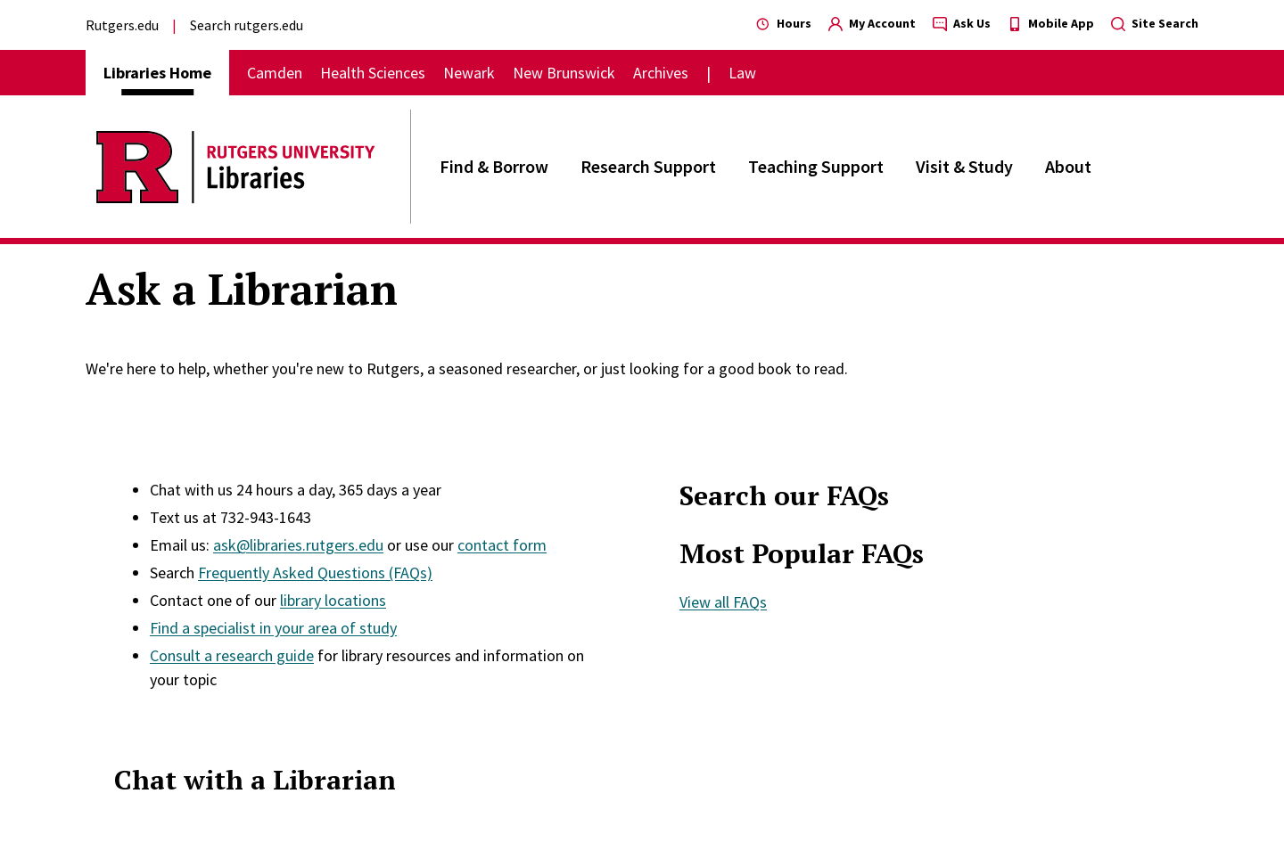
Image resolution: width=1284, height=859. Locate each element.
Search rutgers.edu (246, 25)
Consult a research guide (232, 655)
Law (742, 72)
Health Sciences (372, 72)
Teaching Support (816, 166)
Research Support (648, 166)
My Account (872, 23)
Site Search (1154, 23)
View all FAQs (723, 602)
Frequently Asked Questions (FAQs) (315, 572)
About (1068, 166)
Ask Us (962, 23)
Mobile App (1051, 23)
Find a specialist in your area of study (273, 628)
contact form (502, 545)
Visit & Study (964, 166)
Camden (274, 72)
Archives (660, 72)
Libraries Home (157, 72)
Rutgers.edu (122, 25)
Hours (783, 23)
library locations (333, 600)
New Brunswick (564, 72)
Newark (469, 72)
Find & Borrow (494, 166)
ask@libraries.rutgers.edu (298, 545)
